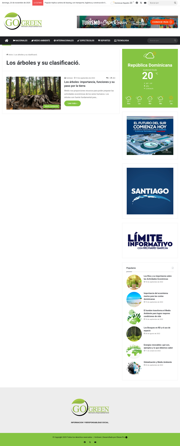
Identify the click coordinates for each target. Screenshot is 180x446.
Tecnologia (121, 40)
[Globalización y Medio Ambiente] (134, 368)
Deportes (104, 40)
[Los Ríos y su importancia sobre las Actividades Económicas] (134, 282)
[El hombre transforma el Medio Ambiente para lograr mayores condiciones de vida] (134, 316)
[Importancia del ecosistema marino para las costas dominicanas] (134, 299)
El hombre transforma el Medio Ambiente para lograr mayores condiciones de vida (157, 313)
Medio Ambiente (40, 40)
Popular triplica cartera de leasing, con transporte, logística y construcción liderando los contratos (84, 3)
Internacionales (64, 40)
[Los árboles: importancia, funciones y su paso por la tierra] (33, 93)
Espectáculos (85, 40)
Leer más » (72, 103)
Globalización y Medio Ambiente (158, 362)
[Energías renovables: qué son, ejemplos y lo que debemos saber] (134, 351)
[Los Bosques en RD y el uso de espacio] (134, 334)
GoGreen (69, 78)
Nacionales (20, 40)
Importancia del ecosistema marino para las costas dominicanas (156, 296)
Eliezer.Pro (120, 437)
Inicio (9, 55)
